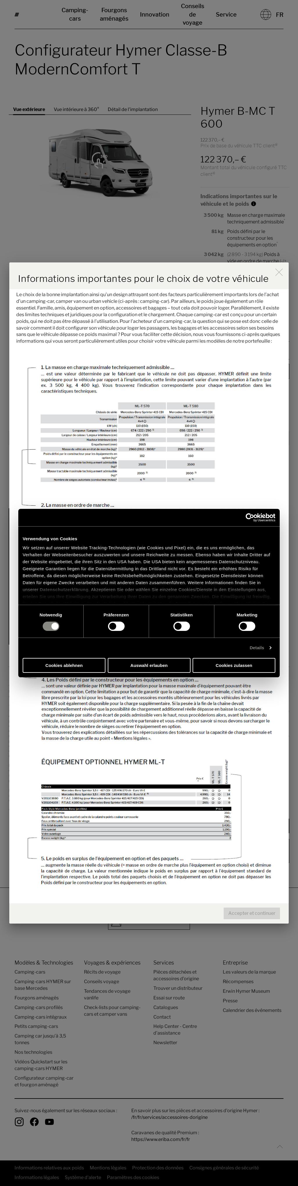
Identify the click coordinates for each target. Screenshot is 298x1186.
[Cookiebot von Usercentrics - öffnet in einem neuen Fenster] (250, 517)
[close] (279, 272)
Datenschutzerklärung (64, 589)
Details (257, 647)
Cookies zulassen (234, 665)
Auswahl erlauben (149, 665)
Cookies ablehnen (63, 665)
